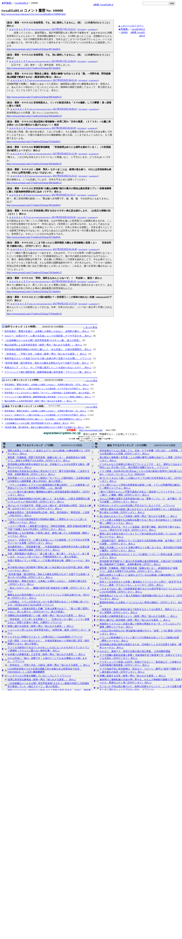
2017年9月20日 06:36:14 (64, 281)
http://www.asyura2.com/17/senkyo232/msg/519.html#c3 (33, 141)
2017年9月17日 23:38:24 (64, 61)
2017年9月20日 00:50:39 (64, 128)
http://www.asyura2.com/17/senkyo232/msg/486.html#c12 (34, 182)
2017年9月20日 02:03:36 (64, 217)
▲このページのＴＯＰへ (131, 26)
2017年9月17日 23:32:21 (64, 29)
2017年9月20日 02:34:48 (65, 249)
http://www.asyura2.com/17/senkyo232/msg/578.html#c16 (34, 313)
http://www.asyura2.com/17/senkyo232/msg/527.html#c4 (33, 291)
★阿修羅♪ (7, 3)
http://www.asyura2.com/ (91, 430)
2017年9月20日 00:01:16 (65, 80)
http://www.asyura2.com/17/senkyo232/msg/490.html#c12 (34, 97)
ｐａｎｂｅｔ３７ (30, 29)
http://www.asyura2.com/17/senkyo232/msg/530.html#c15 (34, 272)
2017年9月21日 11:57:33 (65, 303)
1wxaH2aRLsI (21, 3)
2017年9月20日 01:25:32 (65, 176)
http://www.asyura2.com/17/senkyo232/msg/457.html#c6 (33, 237)
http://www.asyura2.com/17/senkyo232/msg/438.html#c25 (34, 163)
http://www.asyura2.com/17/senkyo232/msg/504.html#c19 (34, 116)
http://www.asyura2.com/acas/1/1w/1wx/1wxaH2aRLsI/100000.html (33, 14)
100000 (124, 32)
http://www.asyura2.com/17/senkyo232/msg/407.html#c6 (33, 68)
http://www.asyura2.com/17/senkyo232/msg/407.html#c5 (33, 49)
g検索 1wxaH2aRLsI (103, 4)
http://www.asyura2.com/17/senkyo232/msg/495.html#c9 (33, 205)
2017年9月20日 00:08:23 (65, 109)
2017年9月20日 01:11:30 (65, 153)
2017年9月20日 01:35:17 (64, 195)
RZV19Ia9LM (81, 29)
